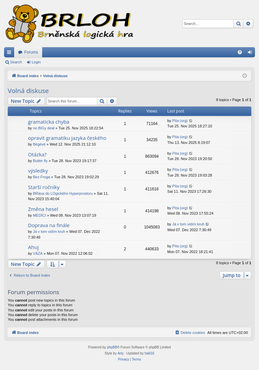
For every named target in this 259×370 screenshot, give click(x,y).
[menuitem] (240, 52)
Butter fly (40, 161)
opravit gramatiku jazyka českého (67, 137)
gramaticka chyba (48, 121)
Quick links (10, 53)
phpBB (112, 347)
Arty (121, 353)
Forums (31, 52)
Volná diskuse (28, 90)
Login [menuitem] (251, 53)
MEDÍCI (39, 215)
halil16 (149, 353)
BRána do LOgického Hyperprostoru (63, 193)
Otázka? (37, 154)
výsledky (38, 170)
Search (16, 62)
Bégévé (39, 144)
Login (36, 62)
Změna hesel (43, 209)
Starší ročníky (44, 187)
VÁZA (38, 253)
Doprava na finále (48, 225)
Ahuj (33, 247)
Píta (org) (180, 121)
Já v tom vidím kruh (49, 231)
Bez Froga (41, 177)
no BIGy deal (44, 128)
